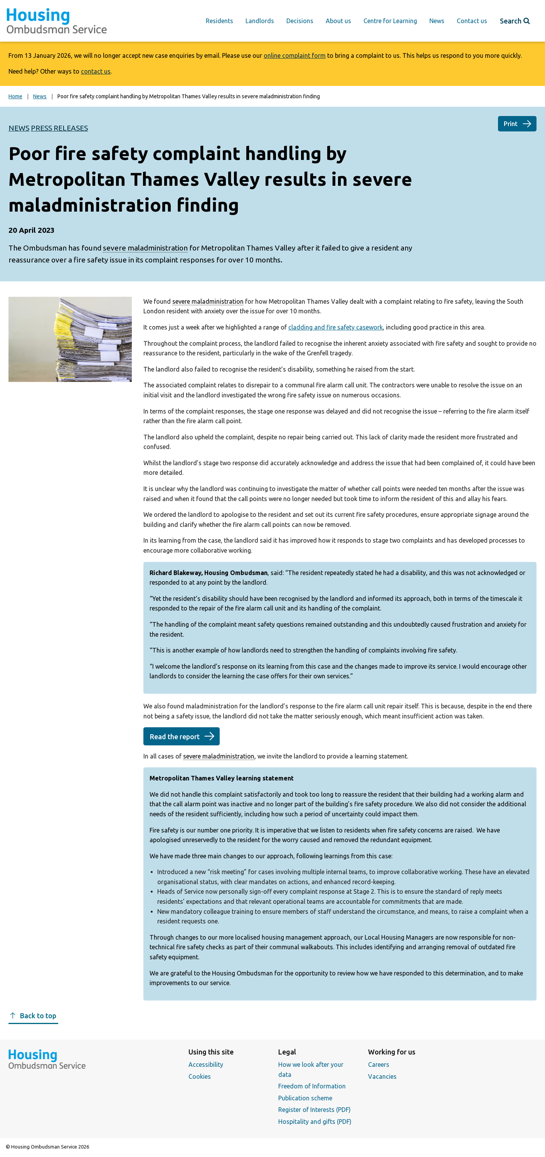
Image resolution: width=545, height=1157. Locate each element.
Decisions (299, 20)
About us (338, 20)
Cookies (199, 1076)
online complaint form (295, 55)
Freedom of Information (312, 1086)
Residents (219, 20)
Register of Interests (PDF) (314, 1109)
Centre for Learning (390, 20)
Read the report (175, 736)
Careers (378, 1064)
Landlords (260, 20)
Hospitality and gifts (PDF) (315, 1121)
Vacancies (382, 1076)
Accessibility (205, 1064)
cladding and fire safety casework (335, 327)
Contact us (472, 20)
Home (15, 96)
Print (511, 123)
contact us (96, 71)
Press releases (59, 128)
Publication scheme (305, 1098)
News (436, 20)
